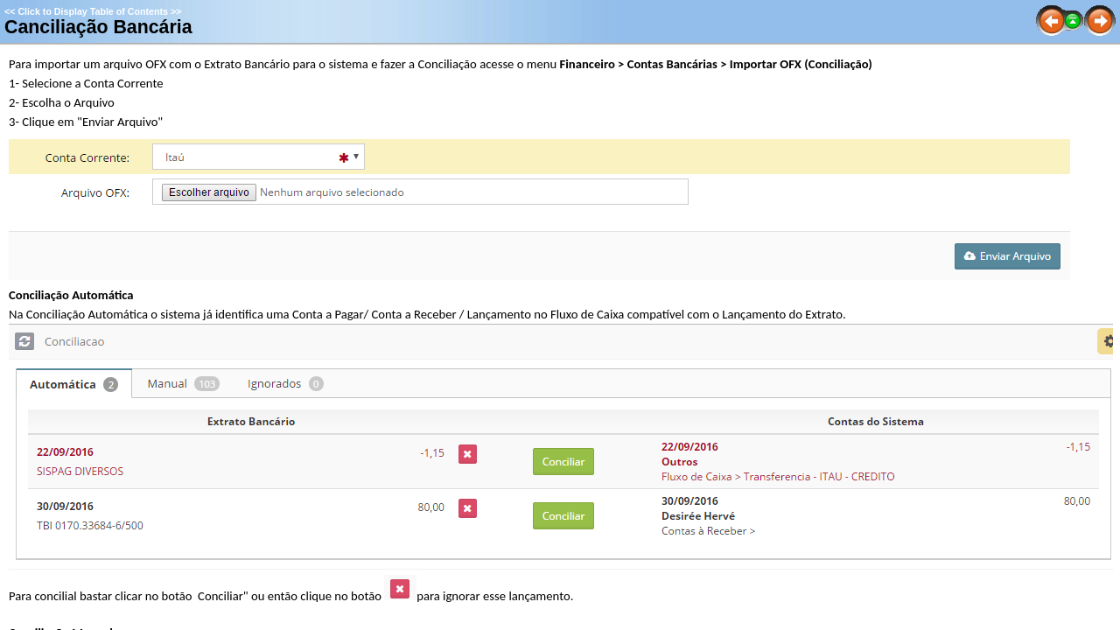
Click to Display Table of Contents (93, 11)
